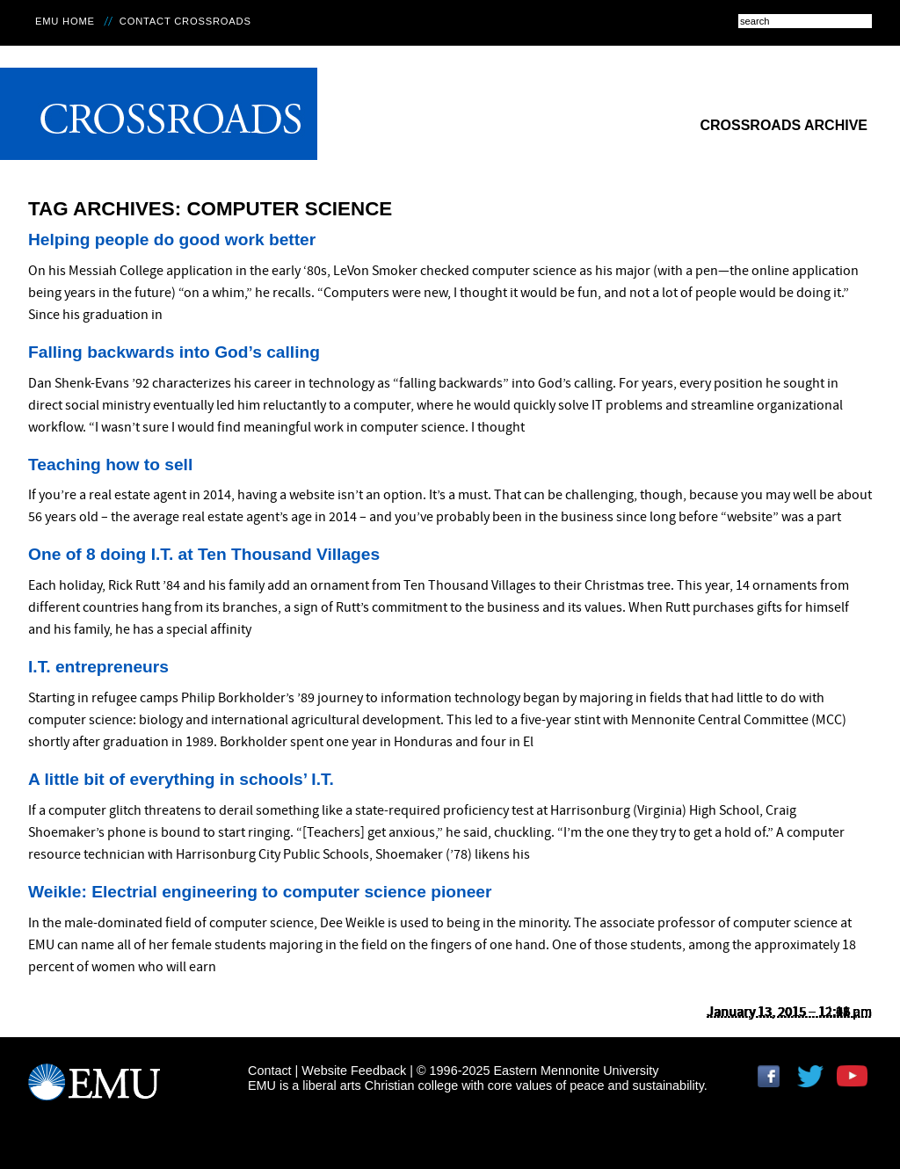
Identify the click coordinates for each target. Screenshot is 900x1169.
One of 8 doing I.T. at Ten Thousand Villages (204, 554)
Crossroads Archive (783, 125)
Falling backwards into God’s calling (174, 352)
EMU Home (65, 21)
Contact (270, 1071)
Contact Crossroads (185, 21)
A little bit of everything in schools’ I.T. (181, 779)
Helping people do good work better (172, 239)
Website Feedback (353, 1071)
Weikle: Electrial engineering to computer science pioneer (259, 891)
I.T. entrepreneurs (98, 666)
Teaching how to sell (110, 464)
